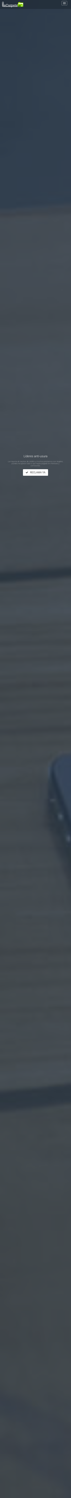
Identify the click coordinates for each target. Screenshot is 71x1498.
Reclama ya (35, 472)
